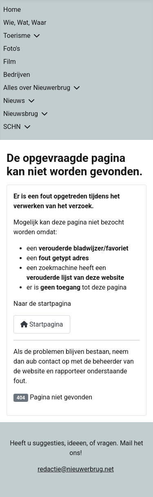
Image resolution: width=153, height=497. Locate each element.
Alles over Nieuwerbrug (36, 88)
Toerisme (16, 35)
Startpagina (41, 324)
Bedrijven (16, 74)
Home (12, 9)
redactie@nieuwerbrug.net (76, 469)
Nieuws (14, 101)
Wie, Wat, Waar (24, 22)
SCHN (12, 127)
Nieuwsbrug (20, 114)
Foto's (11, 48)
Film (9, 61)
